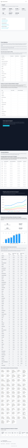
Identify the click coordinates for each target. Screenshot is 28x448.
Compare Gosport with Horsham (2, 396)
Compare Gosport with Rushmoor (18, 389)
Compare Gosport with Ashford (2, 401)
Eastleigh (3, 305)
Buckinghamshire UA (4, 282)
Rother (2, 363)
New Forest (3, 335)
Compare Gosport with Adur (13, 409)
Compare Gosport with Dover (13, 401)
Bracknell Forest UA (4, 273)
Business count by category (5, 28)
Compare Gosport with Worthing (18, 405)
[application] (14, 204)
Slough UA (3, 289)
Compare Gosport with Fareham (2, 389)
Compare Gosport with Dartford (18, 380)
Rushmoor (3, 296)
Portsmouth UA (3, 326)
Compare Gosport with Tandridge (2, 376)
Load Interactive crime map (6, 125)
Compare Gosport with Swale (8, 401)
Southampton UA (3, 310)
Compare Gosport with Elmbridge (13, 380)
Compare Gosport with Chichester (24, 401)
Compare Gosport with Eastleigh (18, 392)
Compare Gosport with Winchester (24, 380)
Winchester (3, 280)
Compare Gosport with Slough (24, 385)
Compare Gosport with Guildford (8, 371)
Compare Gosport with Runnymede (13, 418)
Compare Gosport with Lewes (8, 405)
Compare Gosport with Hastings (13, 413)
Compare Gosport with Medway (18, 401)
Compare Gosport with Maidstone (8, 392)
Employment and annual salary (5, 27)
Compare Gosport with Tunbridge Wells (19, 385)
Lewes (2, 328)
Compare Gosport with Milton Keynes (8, 418)
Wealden (2, 340)
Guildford (3, 257)
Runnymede (3, 356)
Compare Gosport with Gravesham (13, 396)
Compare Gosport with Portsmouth (2, 405)
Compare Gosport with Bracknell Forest (3, 380)
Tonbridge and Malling (4, 275)
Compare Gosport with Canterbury (24, 405)
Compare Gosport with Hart (18, 371)
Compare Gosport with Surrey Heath (24, 418)
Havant (2, 342)
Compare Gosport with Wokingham (2, 371)
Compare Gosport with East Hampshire (24, 389)
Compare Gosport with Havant (24, 409)
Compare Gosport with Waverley (8, 376)
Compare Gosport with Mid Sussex (2, 392)
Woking (2, 271)
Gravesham (3, 312)
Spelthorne (3, 358)
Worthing (3, 331)
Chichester (3, 324)
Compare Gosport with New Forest (2, 409)
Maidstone (3, 301)
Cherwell (2, 294)
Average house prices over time (5, 25)
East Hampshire (3, 298)
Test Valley (3, 303)
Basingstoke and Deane (4, 259)
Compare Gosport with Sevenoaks (8, 409)
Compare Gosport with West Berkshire (8, 385)
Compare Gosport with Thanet (8, 413)
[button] (9, 211)
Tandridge (3, 264)
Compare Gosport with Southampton (8, 396)
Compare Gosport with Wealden (18, 409)
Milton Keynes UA (3, 354)
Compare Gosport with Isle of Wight (2, 418)
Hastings (2, 347)
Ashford (2, 317)
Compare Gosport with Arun (18, 413)
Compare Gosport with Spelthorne (18, 418)
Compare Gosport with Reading (13, 385)
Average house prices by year (5, 24)
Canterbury (3, 333)
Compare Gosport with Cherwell (13, 389)
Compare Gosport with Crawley (24, 392)
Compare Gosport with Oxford (8, 389)
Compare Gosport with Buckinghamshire (3, 385)
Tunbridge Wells (3, 287)
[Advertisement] (14, 36)
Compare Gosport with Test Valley (13, 392)
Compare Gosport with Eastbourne (2, 413)
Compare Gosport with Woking (24, 376)
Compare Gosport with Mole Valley (24, 396)
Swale (2, 319)
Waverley (3, 266)
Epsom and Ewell (3, 365)
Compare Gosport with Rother (8, 421)
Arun (2, 349)
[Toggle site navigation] (26, 1)
